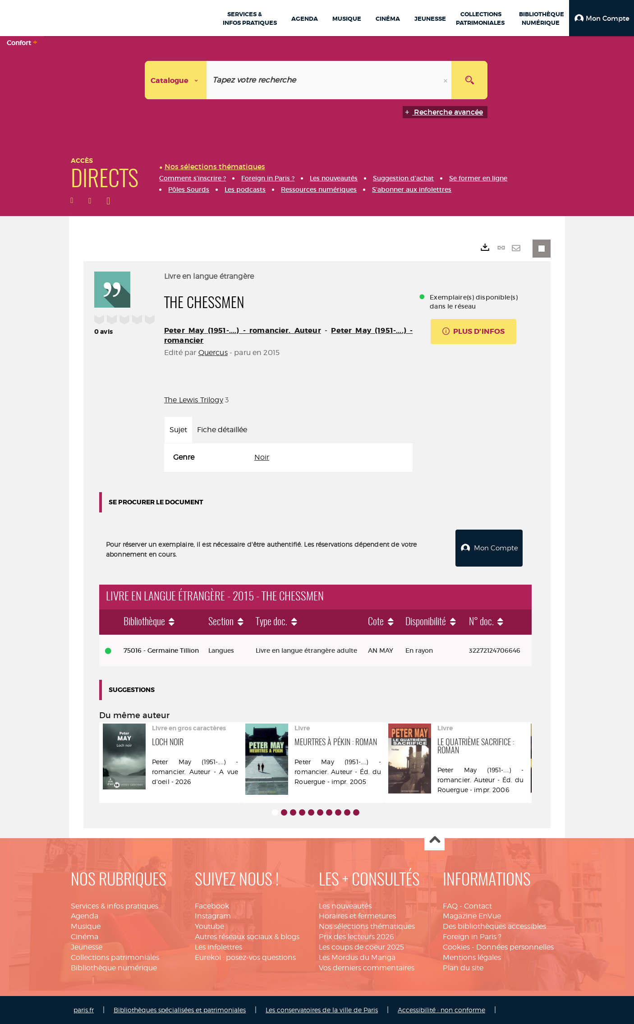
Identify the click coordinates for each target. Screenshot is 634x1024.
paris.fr (84, 1010)
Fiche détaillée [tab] (222, 429)
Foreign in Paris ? (472, 936)
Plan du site (463, 968)
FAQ (450, 906)
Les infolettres (218, 947)
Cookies (456, 947)
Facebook (212, 906)
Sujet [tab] (178, 429)
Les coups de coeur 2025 (361, 947)
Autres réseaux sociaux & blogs (247, 936)
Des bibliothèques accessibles (494, 926)
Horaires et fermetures (357, 916)
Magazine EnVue (472, 916)
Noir (261, 457)
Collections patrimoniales (115, 957)
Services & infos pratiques (114, 906)
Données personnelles (515, 947)
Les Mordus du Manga (357, 957)
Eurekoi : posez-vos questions (245, 957)
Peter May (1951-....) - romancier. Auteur (242, 330)
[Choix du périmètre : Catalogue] (176, 80)
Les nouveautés (345, 906)
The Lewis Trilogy (193, 400)
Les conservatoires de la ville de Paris (322, 1010)
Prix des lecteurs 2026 (356, 936)
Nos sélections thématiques (367, 926)
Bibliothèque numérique (114, 968)
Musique (86, 926)
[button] (601, 18)
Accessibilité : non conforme (441, 1010)
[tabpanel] (288, 457)
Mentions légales (472, 957)
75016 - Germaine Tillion (161, 650)
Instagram (213, 916)
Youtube (209, 926)
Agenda (84, 916)
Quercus (213, 352)
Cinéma (84, 936)
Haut (434, 840)
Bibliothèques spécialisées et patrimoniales (180, 1010)
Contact (478, 906)
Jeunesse (86, 947)
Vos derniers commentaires (366, 968)
